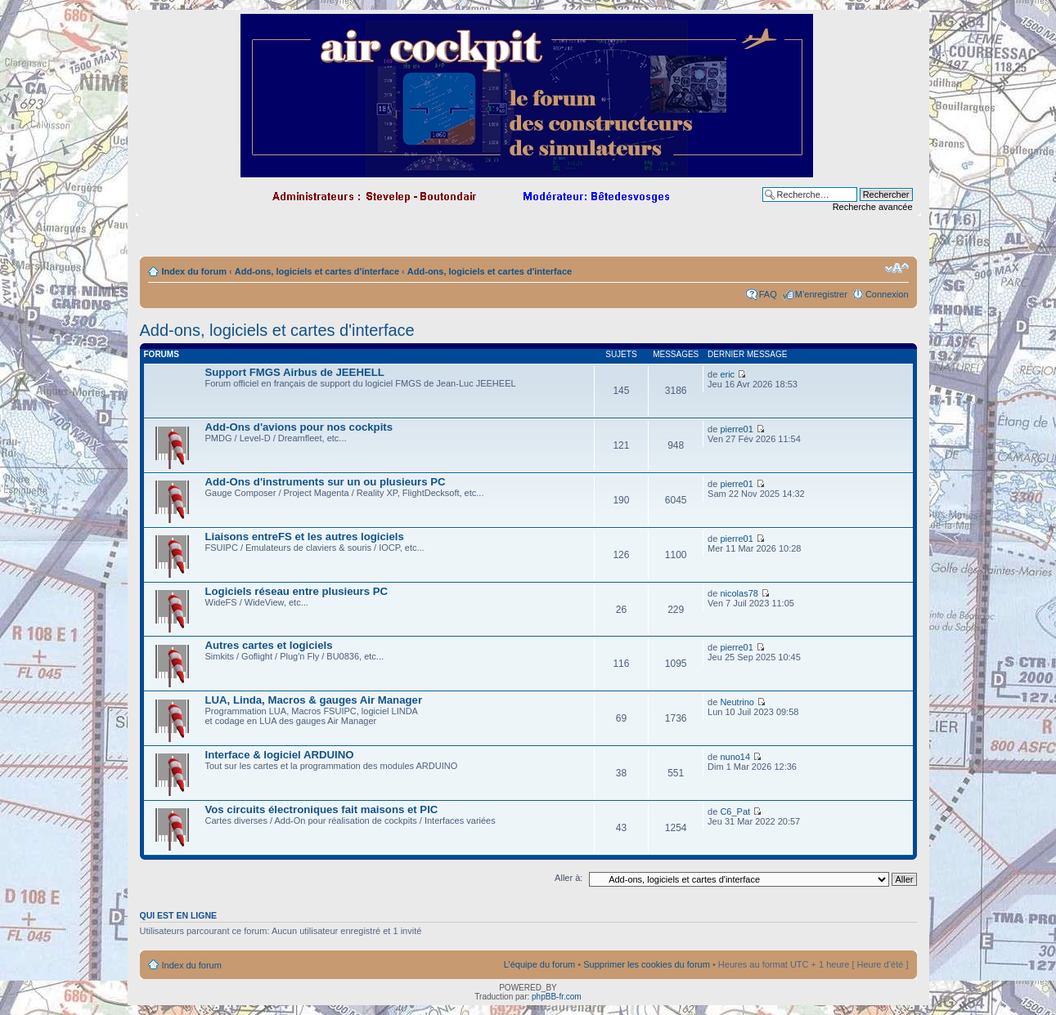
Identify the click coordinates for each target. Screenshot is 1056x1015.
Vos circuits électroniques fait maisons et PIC (321, 809)
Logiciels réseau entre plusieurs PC (297, 591)
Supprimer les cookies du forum (646, 964)
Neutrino (737, 702)
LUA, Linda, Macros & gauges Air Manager (314, 700)
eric (727, 374)
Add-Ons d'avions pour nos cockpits (299, 427)
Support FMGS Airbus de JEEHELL (294, 372)
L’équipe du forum (539, 964)
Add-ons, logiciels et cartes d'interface (317, 271)
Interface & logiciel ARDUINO (279, 755)
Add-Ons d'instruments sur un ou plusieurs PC (325, 482)
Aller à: (568, 878)
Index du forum (194, 271)
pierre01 (736, 429)
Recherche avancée (873, 207)
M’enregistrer (821, 294)
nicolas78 (738, 593)
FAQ (768, 294)
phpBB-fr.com (557, 996)
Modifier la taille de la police (897, 268)
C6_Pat (735, 811)
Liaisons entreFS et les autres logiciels (304, 536)
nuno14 (735, 757)
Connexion (887, 294)
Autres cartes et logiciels (269, 645)
